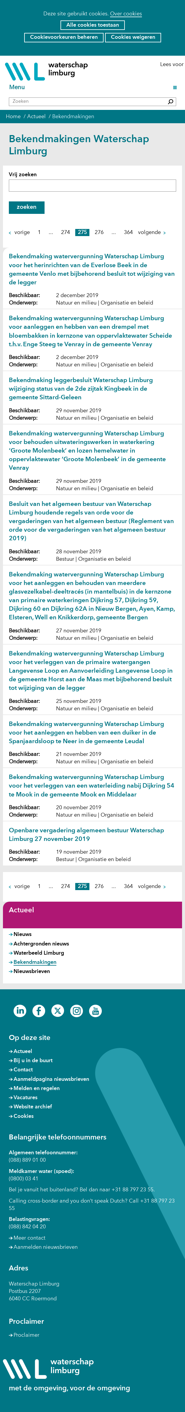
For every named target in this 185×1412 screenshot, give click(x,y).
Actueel (21, 910)
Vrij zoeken (23, 174)
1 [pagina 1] (39, 232)
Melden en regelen (37, 1088)
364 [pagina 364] (128, 232)
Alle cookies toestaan (92, 25)
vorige (19, 232)
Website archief (33, 1107)
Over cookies (126, 14)
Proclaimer (26, 1335)
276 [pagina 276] (99, 232)
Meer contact (29, 1238)
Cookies (24, 1116)
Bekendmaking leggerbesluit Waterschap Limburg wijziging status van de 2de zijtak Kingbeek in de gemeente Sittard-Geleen (81, 389)
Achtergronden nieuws (41, 944)
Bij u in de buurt (33, 1060)
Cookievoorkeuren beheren (64, 37)
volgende (152, 232)
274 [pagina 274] (65, 232)
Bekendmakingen (35, 962)
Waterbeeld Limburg (39, 953)
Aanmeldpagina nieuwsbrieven (51, 1079)
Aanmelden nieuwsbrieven (46, 1247)
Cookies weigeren (133, 37)
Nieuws (23, 934)
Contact (23, 1070)
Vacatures (25, 1097)
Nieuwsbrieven (32, 971)
